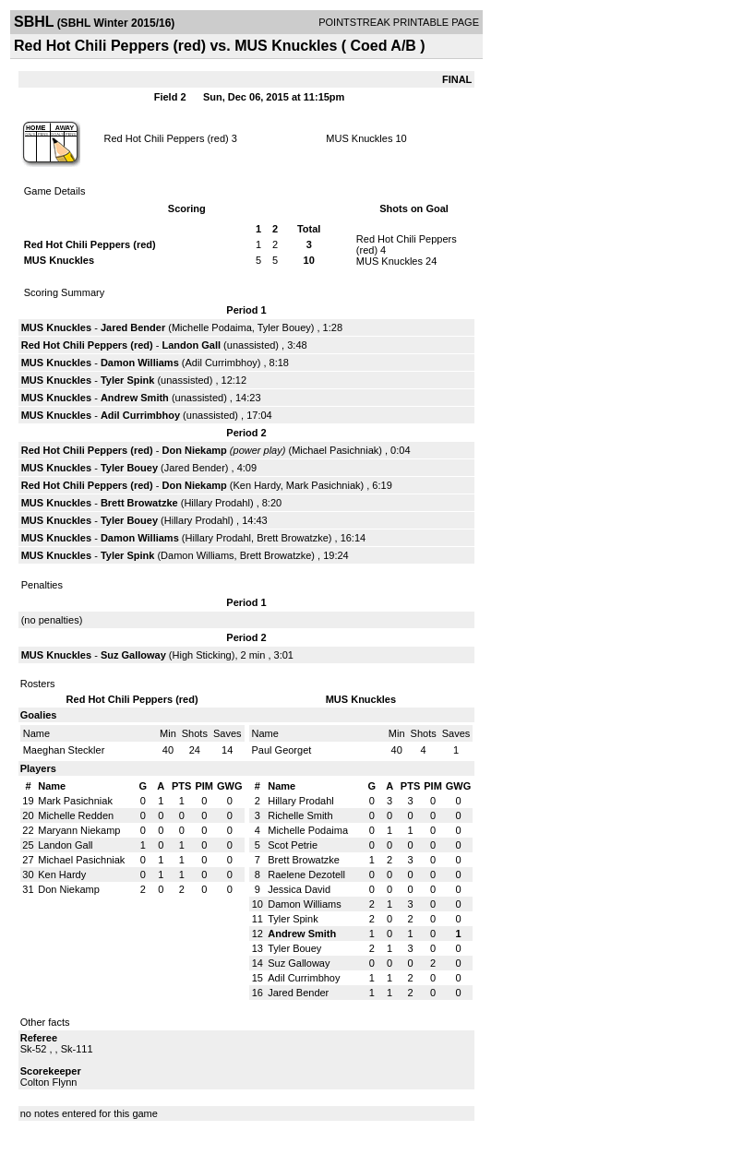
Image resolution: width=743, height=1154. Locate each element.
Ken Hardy (257, 485)
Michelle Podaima (212, 327)
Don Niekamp (194, 450)
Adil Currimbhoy (222, 362)
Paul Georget (282, 749)
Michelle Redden (76, 815)
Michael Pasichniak (335, 450)
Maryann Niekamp (79, 830)
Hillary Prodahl (217, 502)
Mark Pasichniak (323, 485)
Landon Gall (192, 345)
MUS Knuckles (359, 138)
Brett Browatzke (139, 502)
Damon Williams (140, 362)
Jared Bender (133, 327)
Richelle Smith (300, 815)
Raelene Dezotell (306, 874)
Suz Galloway (133, 654)
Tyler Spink (127, 380)
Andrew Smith (135, 397)
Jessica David (299, 889)
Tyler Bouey (284, 327)
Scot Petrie (293, 845)
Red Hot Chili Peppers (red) (166, 138)
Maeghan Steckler (64, 749)
